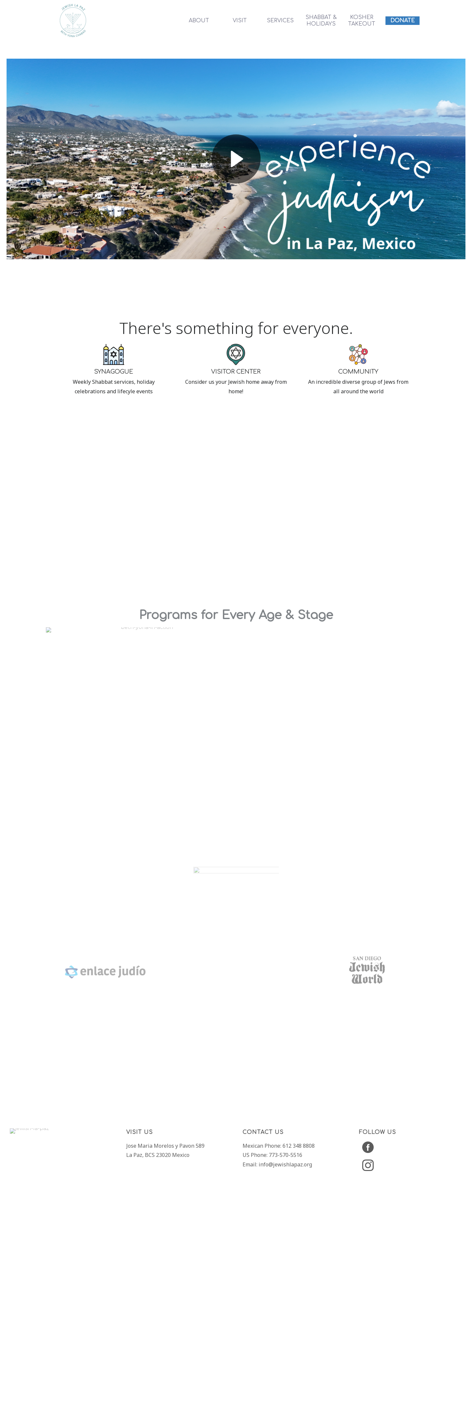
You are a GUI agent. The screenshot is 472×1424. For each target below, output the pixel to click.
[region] (236, 607)
